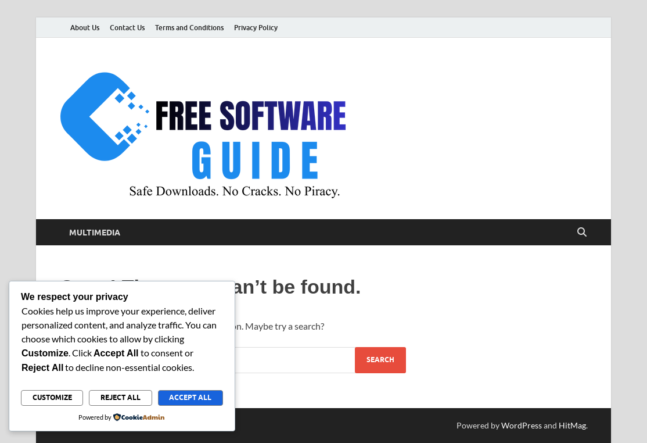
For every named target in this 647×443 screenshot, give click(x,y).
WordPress (521, 425)
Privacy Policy (256, 27)
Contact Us (127, 27)
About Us (84, 27)
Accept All (190, 397)
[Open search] (582, 232)
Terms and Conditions (189, 27)
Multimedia (94, 232)
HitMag (572, 425)
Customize (52, 397)
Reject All (120, 397)
